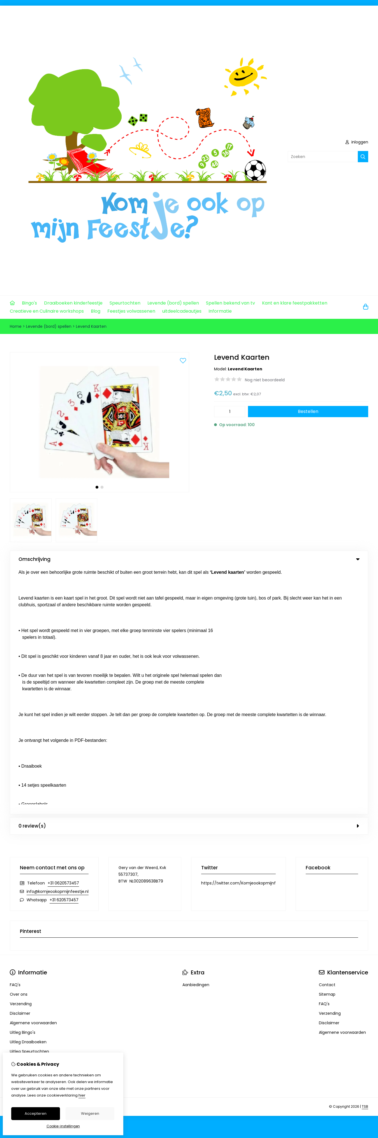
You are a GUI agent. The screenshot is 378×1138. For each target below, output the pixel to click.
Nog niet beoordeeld (265, 380)
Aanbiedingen (195, 738)
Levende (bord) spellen (173, 303)
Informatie (220, 311)
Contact (327, 738)
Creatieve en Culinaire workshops (47, 311)
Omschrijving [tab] (189, 559)
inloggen (356, 142)
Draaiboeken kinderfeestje (73, 303)
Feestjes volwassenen (131, 311)
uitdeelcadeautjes (181, 311)
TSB (365, 860)
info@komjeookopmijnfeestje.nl (58, 645)
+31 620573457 (64, 653)
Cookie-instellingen (63, 1126)
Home (16, 326)
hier (81, 1095)
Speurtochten (125, 303)
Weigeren (90, 1113)
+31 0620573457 (63, 636)
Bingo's (29, 303)
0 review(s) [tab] (189, 579)
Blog (95, 311)
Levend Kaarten (91, 326)
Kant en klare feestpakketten (294, 303)
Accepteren (36, 1113)
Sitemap (327, 748)
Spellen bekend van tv (230, 303)
